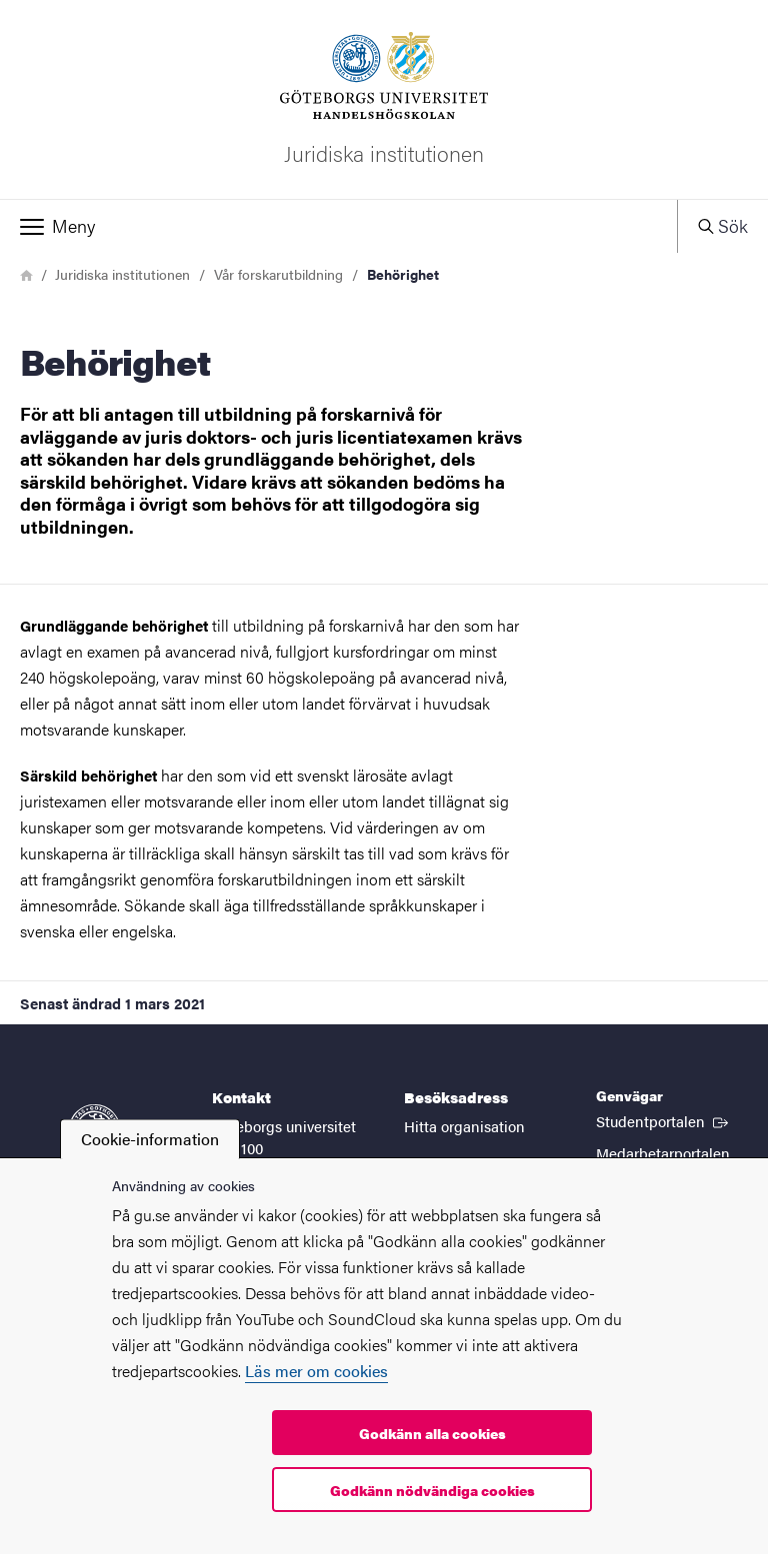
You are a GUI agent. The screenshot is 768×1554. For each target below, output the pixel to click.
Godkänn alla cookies (432, 1433)
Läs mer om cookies (316, 1370)
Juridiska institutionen (122, 274)
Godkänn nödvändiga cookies (432, 1490)
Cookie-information (150, 1138)
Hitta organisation (464, 1125)
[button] (338, 226)
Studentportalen (664, 1120)
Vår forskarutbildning (278, 274)
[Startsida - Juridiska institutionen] (384, 99)
